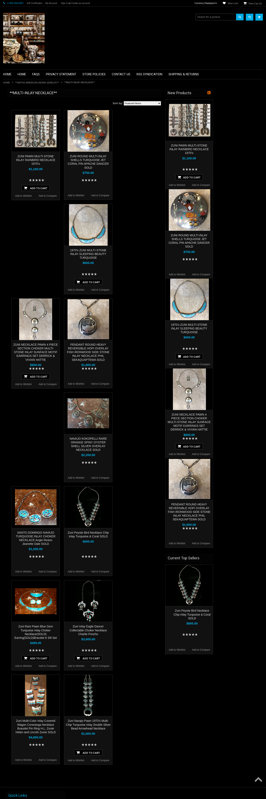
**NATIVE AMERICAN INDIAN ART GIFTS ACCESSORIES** (25, 167)
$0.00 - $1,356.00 (15, 255)
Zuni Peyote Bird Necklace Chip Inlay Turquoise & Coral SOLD (241, 614)
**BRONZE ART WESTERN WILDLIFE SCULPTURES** (27, 136)
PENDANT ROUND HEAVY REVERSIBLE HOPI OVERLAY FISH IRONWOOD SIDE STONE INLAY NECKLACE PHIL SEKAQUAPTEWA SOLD (138, 352)
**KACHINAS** (14, 158)
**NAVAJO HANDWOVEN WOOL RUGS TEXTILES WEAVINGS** (28, 199)
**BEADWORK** (15, 127)
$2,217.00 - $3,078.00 (17, 269)
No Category (13, 235)
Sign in (64, 3)
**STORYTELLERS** (17, 229)
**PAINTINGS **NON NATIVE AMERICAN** (22, 118)
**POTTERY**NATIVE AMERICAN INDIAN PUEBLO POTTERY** (25, 220)
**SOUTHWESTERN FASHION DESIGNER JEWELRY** (23, 209)
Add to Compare (98, 195)
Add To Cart (85, 188)
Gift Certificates (34, 3)
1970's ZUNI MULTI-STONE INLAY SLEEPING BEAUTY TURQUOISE (138, 254)
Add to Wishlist (73, 195)
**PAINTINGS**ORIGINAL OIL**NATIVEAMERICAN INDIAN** (25, 188)
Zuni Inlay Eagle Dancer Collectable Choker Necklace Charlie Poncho (138, 630)
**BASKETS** (13, 109)
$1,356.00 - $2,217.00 (17, 262)
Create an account (80, 3)
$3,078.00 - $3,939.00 (17, 276)
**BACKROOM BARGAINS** (22, 102)
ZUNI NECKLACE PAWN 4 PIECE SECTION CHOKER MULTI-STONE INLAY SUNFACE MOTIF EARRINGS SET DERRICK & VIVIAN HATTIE (85, 352)
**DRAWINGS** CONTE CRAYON (25, 144)
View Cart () (255, 3)
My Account (51, 3)
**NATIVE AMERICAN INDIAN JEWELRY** (37, 82)
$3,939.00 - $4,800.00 (17, 283)
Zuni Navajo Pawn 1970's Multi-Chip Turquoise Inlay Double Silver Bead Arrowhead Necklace (138, 724)
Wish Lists (233, 3)
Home (6, 82)
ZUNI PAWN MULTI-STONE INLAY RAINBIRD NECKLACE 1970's (85, 160)
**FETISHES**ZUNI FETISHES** (24, 151)
